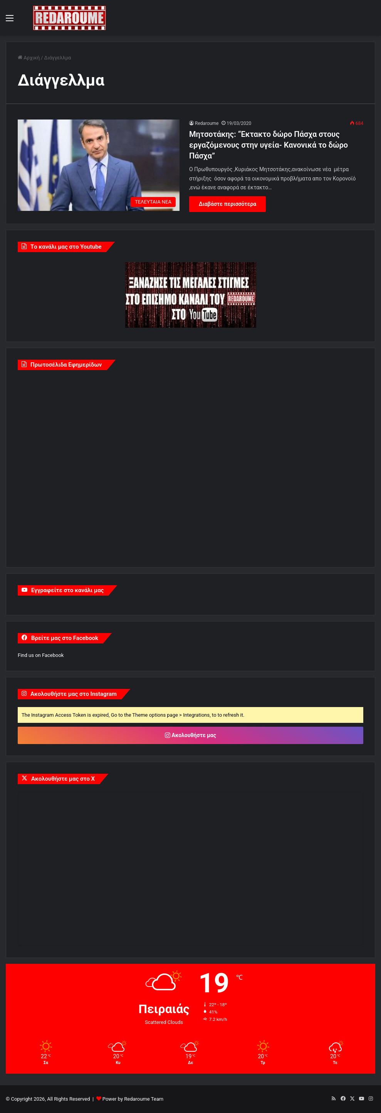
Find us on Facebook (41, 655)
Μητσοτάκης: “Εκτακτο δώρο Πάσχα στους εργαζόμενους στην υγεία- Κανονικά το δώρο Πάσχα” (268, 145)
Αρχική (29, 58)
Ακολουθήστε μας (190, 735)
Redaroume (206, 123)
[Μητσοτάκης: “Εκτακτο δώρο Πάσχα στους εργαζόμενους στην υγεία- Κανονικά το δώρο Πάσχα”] (99, 165)
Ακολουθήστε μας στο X (63, 778)
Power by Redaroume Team (132, 1099)
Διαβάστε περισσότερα (227, 204)
